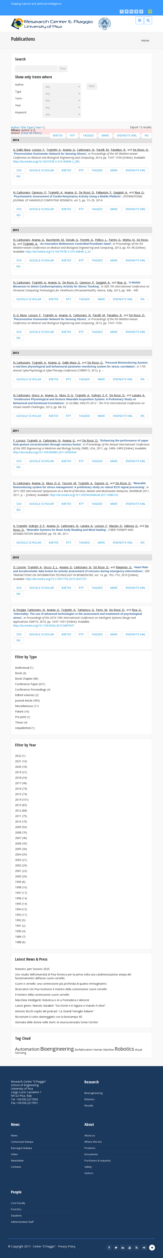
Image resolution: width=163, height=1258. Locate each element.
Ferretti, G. (86, 240)
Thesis (19, 722)
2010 (18, 821)
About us (89, 1135)
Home (145, 40)
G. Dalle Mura (21, 150)
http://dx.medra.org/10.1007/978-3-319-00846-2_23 (58, 251)
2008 (18, 832)
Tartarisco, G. (85, 610)
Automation (27, 1049)
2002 (18, 865)
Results (88, 1105)
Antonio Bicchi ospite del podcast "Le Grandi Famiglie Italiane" (54, 1011)
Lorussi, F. (38, 150)
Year (18, 105)
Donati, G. (72, 240)
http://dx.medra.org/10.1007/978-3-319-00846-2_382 (46, 161)
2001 (18, 871)
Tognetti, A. (53, 150)
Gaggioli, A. (120, 192)
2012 (18, 810)
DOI (19, 170)
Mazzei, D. (115, 526)
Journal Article (24, 700)
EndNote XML (127, 135)
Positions (89, 1148)
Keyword (20, 112)
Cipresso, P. (39, 192)
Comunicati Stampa (22, 1141)
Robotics (124, 1048)
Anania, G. (69, 150)
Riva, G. (139, 192)
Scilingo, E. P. (99, 395)
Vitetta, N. (128, 240)
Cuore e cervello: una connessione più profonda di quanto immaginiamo (61, 983)
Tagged (88, 135)
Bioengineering (57, 1048)
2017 (18, 783)
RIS (147, 135)
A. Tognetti (20, 526)
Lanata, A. (138, 395)
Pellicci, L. (101, 240)
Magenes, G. (124, 567)
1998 (18, 887)
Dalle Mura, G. (71, 362)
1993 (18, 915)
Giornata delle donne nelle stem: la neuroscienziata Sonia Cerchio (56, 1022)
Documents (91, 1154)
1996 (18, 898)
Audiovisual (22, 667)
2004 (18, 854)
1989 (18, 936)
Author (19, 84)
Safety (88, 1167)
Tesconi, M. (69, 483)
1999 (18, 882)
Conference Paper (26, 684)
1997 (18, 893)
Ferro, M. (102, 610)
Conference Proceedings (30, 689)
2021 (18, 761)
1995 (18, 904)
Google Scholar (41, 170)
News (14, 1135)
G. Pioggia (19, 610)
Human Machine (103, 1049)
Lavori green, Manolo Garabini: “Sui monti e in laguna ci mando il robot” (60, 1005)
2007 (18, 838)
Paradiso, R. (118, 150)
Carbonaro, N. (86, 150)
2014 (18, 799)
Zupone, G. (101, 483)
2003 (18, 860)
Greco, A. (37, 395)
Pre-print (20, 717)
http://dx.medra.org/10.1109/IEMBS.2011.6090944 (44, 452)
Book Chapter (24, 678)
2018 (18, 777)
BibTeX (57, 135)
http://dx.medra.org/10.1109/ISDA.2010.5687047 (43, 625)
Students (16, 1215)
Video (14, 1154)
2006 (18, 843)
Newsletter (17, 1160)
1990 (18, 931)
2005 (18, 849)
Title (23, 127)
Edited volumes (24, 695)
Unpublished (23, 728)
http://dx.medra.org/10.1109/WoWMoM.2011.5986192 (84, 495)
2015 (18, 794)
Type (18, 91)
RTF (72, 135)
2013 (18, 805)
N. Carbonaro (21, 192)
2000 (18, 876)
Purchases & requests (97, 1160)
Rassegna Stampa (21, 1148)
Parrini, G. (115, 240)
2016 (18, 788)
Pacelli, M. (102, 150)
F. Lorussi (19, 440)
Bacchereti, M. (55, 240)
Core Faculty (18, 1203)
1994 (18, 909)
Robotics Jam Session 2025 (32, 969)
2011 (18, 816)
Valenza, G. (131, 526)
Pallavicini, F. (104, 192)
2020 (18, 767)
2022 (18, 756)
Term (18, 98)
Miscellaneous (24, 706)
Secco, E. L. (51, 567)
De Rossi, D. (141, 150)
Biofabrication (83, 1049)
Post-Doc (16, 1209)
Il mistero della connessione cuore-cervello (42, 994)
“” (50, 153)
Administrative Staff (22, 1222)
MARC (105, 135)
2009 (18, 827)
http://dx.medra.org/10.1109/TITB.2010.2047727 (56, 579)
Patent (19, 711)
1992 (18, 920)
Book (18, 673)
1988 (18, 942)
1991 (18, 925)
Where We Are (93, 1141)
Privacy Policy (66, 1246)
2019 (18, 772)
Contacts (16, 1167)
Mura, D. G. (66, 395)
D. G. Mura (20, 315)
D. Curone (19, 567)
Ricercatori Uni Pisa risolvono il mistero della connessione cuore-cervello (61, 989)
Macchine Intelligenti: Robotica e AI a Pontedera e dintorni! (52, 1000)
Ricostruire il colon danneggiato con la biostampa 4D (48, 1017)
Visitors (88, 1173)
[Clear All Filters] (31, 133)
